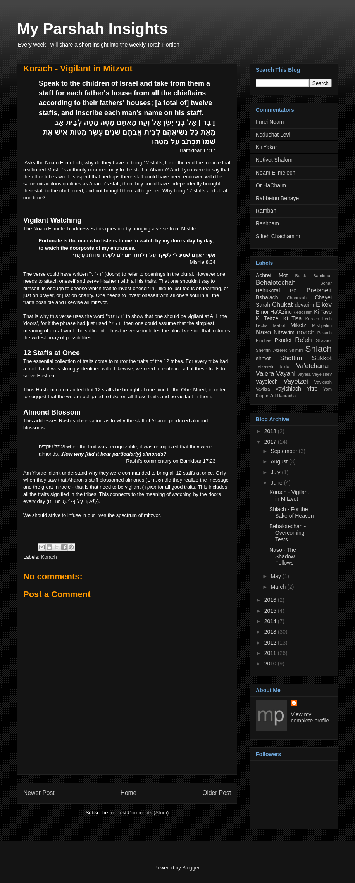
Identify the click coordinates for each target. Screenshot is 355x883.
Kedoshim (303, 312)
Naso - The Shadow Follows (282, 556)
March (279, 587)
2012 (271, 642)
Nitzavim (284, 332)
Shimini (296, 350)
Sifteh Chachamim (278, 236)
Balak (300, 275)
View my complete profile (310, 717)
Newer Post (39, 793)
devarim (304, 305)
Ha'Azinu (281, 312)
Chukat (282, 304)
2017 (271, 442)
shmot (263, 358)
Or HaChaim (271, 185)
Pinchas (263, 340)
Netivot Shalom (274, 160)
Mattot (279, 325)
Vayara (304, 374)
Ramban (266, 210)
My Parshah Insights (92, 28)
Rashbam (267, 223)
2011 (271, 653)
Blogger (190, 868)
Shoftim (291, 358)
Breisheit (319, 290)
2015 (271, 611)
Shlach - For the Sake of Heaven (291, 512)
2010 (271, 663)
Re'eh (303, 340)
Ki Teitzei (267, 318)
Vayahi (285, 373)
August (280, 461)
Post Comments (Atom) (142, 813)
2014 (271, 621)
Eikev (324, 304)
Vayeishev (322, 374)
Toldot (284, 366)
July (276, 472)
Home (129, 793)
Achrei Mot (272, 275)
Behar (326, 283)
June (277, 483)
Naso (263, 332)
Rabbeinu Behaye (277, 198)
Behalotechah (276, 282)
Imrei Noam (270, 122)
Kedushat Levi (273, 134)
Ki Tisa (292, 318)
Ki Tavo (323, 312)
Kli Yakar (266, 147)
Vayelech (267, 381)
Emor (262, 312)
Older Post (216, 793)
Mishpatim (322, 325)
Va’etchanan (314, 366)
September (284, 451)
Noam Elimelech (275, 172)
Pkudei (283, 340)
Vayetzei (296, 381)
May (276, 576)
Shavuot (324, 340)
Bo (293, 290)
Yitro (312, 388)
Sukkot (322, 358)
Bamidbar (322, 275)
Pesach (324, 332)
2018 (271, 431)
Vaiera (265, 373)
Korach (49, 557)
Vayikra (263, 389)
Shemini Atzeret (271, 350)
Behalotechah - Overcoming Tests (287, 533)
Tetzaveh (264, 366)
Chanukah (297, 297)
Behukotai (268, 290)
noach (306, 332)
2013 (271, 632)
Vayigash (323, 382)
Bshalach (267, 297)
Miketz (298, 325)
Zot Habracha (282, 395)
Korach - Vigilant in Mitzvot (78, 68)
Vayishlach (288, 388)
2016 (271, 600)
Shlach (318, 349)
